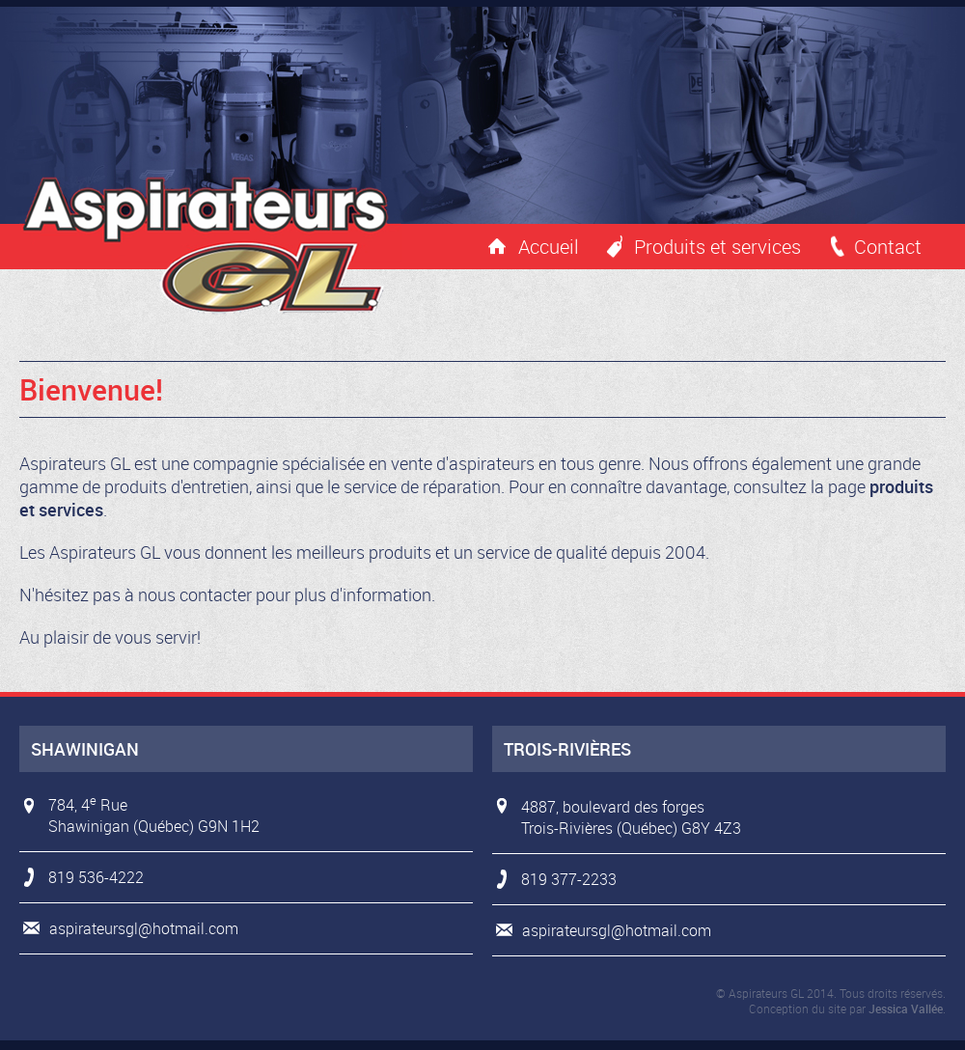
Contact (888, 247)
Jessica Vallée (905, 1008)
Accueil (548, 247)
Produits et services (717, 247)
